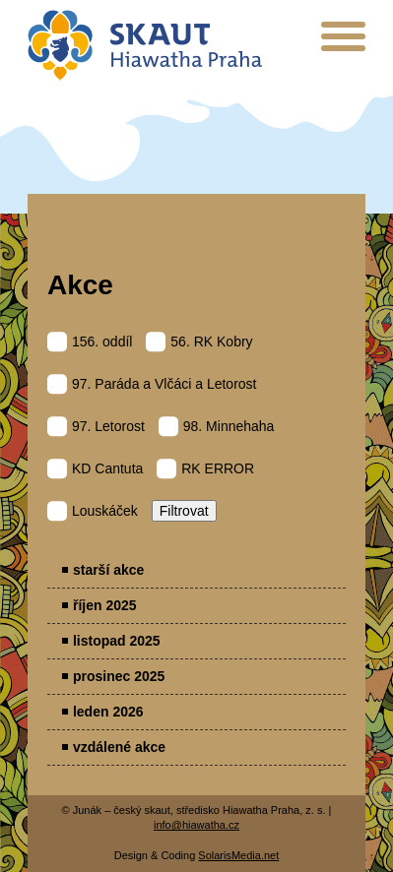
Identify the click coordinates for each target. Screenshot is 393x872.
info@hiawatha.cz (196, 825)
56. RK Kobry (199, 341)
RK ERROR (205, 468)
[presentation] (343, 44)
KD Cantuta (95, 468)
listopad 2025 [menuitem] (117, 641)
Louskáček (92, 511)
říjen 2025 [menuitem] (105, 605)
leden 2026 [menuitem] (108, 711)
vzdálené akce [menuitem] (119, 747)
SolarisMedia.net (238, 855)
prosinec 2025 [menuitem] (118, 676)
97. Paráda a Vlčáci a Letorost (152, 384)
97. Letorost (96, 426)
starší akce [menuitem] (108, 570)
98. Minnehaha (217, 426)
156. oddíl (90, 341)
